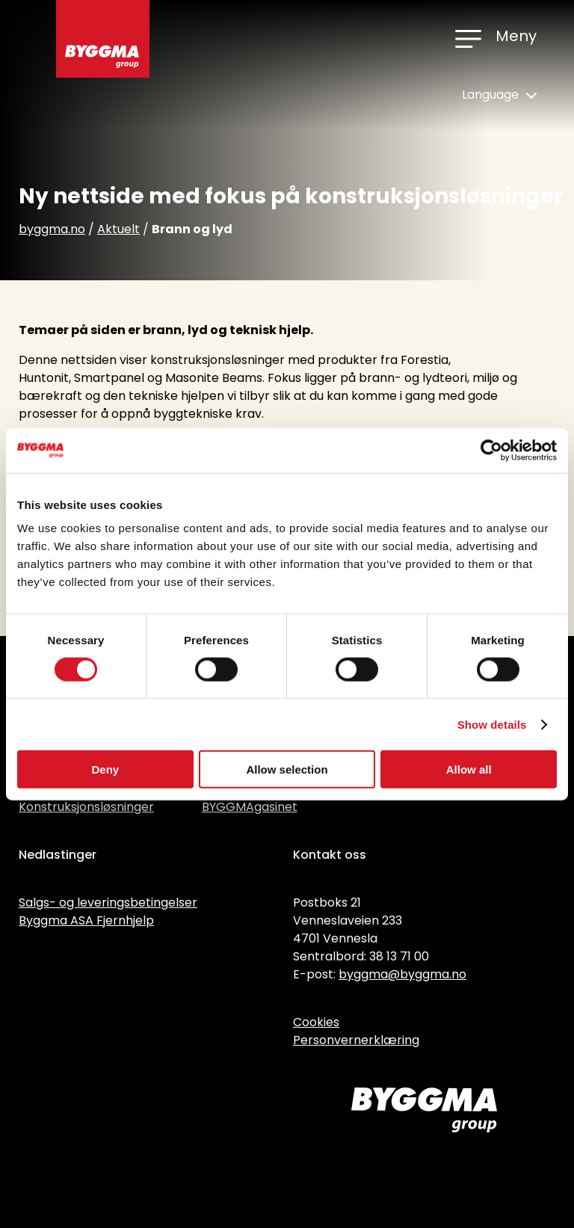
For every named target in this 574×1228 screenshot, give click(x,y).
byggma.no (52, 229)
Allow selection (286, 769)
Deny (105, 769)
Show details (492, 724)
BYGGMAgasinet (249, 806)
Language (499, 94)
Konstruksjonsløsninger (86, 806)
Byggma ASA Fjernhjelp (86, 920)
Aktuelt (118, 229)
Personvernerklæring (356, 1040)
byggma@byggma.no (402, 974)
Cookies (316, 1022)
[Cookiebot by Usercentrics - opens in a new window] (491, 450)
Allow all (469, 769)
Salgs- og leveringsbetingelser (108, 902)
